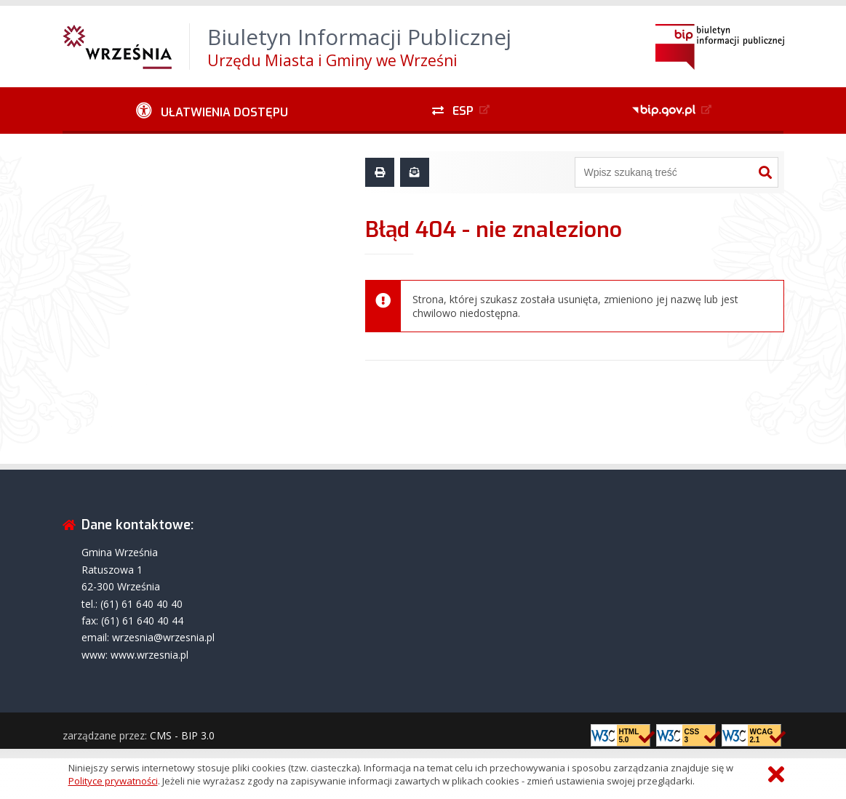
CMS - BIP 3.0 (182, 735)
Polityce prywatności (113, 780)
